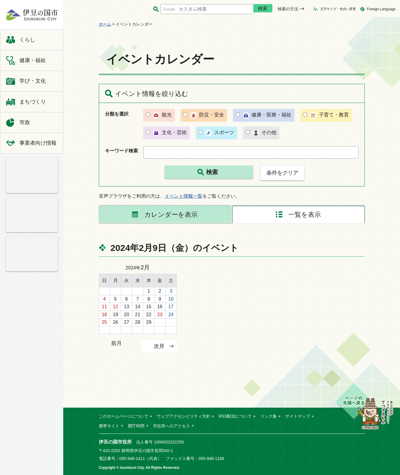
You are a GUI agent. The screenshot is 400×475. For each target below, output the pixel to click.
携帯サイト (109, 426)
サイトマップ (297, 416)
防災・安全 (211, 115)
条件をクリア (282, 173)
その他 (268, 132)
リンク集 (268, 416)
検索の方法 (288, 8)
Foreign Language (381, 9)
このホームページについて (123, 416)
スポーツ (224, 132)
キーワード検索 (121, 150)
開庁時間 (136, 426)
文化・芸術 (174, 132)
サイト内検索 (156, 9)
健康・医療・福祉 (271, 115)
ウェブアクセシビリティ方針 (183, 416)
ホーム (105, 24)
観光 (167, 115)
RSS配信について (235, 416)
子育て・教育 (334, 115)
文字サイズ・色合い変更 (338, 9)
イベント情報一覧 (183, 196)
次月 (159, 346)
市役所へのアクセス (171, 426)
